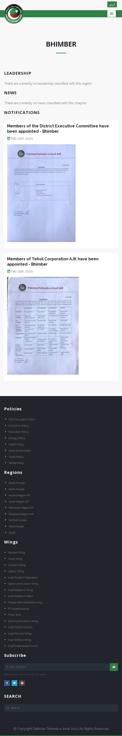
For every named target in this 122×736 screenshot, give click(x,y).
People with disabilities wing (25, 602)
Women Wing (16, 552)
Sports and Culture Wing (23, 583)
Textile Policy (16, 462)
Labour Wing (16, 571)
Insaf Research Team (20, 596)
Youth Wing (15, 558)
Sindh (12, 532)
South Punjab (17, 482)
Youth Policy (16, 456)
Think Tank (14, 614)
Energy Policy (17, 438)
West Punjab (16, 526)
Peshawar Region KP (21, 507)
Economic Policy (19, 425)
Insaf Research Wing (20, 589)
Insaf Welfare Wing (19, 639)
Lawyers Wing (16, 564)
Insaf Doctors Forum (20, 627)
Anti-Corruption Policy (22, 419)
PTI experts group (18, 608)
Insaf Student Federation (22, 577)
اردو (112, 4)
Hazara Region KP (19, 495)
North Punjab (17, 489)
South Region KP (19, 501)
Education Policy (19, 431)
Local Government (20, 450)
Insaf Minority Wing (19, 633)
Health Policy (16, 444)
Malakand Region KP (21, 514)
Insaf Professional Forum (23, 645)
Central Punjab (17, 520)
